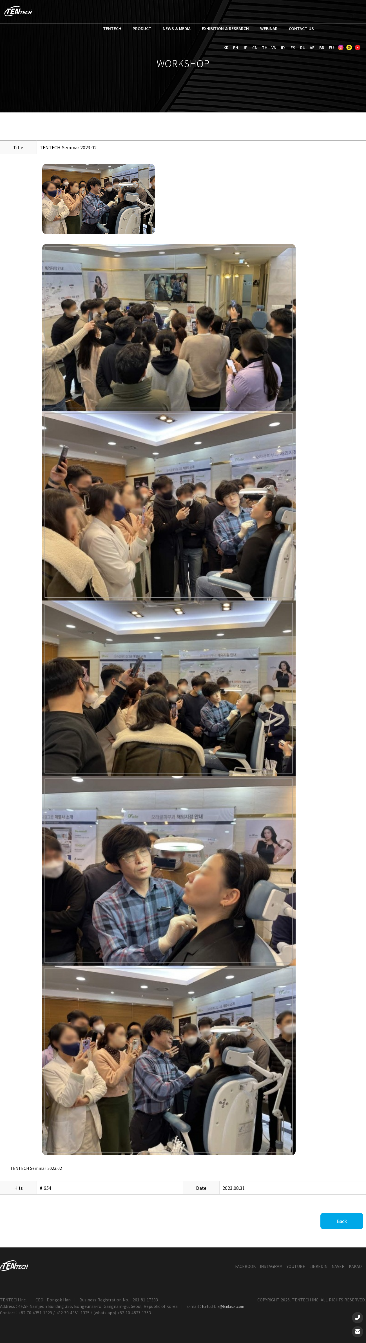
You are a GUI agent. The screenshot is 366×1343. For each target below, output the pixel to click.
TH (264, 47)
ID (283, 47)
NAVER (338, 1266)
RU (302, 47)
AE (312, 47)
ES (293, 47)
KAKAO (355, 1266)
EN (235, 47)
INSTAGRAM (271, 1266)
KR (226, 47)
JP (245, 47)
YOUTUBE (296, 1266)
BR (321, 47)
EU (331, 47)
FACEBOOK (245, 1266)
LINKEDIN (318, 1266)
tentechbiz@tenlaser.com (223, 1306)
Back (342, 1221)
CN (255, 47)
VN (273, 47)
